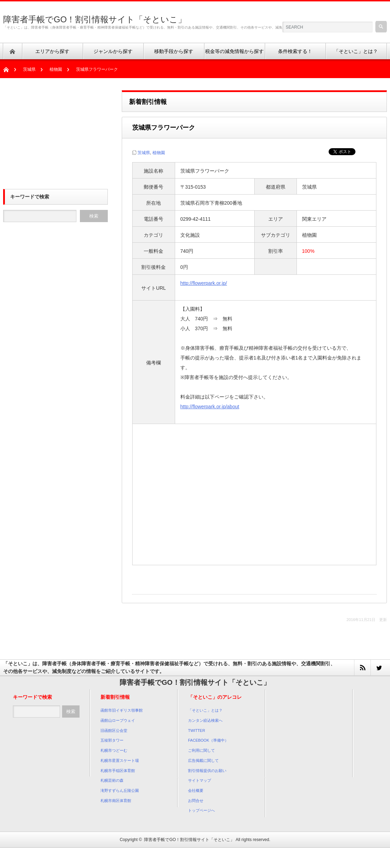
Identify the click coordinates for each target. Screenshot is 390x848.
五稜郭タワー (111, 740)
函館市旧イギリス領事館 (121, 710)
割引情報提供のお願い (207, 770)
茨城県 (29, 69)
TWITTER (196, 730)
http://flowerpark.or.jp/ (203, 283)
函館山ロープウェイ (117, 720)
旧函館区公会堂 (113, 730)
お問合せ (195, 800)
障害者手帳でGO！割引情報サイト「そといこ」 (94, 19)
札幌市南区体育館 (115, 800)
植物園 (56, 69)
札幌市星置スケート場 (119, 760)
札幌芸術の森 (111, 780)
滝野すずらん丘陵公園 (119, 790)
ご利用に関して (201, 750)
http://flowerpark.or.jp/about (209, 406)
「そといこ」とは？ (205, 710)
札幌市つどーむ (113, 750)
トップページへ (201, 810)
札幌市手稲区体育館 (117, 770)
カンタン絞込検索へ (205, 720)
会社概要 (195, 790)
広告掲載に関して (203, 760)
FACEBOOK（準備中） (208, 740)
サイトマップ (199, 780)
